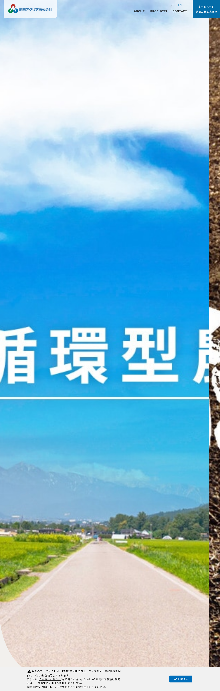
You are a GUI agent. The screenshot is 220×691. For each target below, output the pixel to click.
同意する (180, 679)
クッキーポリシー (50, 679)
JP (172, 4)
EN (180, 4)
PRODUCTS (158, 11)
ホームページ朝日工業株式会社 (206, 9)
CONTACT (180, 11)
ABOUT (139, 11)
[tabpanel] (110, 345)
